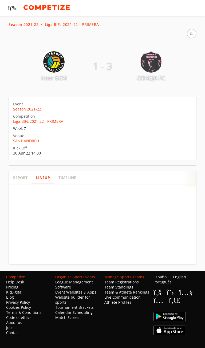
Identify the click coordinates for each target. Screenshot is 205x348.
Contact (13, 332)
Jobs (10, 327)
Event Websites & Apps (75, 292)
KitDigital (14, 292)
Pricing (12, 287)
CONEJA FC (151, 77)
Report (20, 177)
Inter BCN (54, 77)
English (179, 276)
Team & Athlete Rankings (126, 292)
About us (14, 322)
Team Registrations (121, 281)
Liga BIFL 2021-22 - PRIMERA (72, 24)
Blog (10, 297)
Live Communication (122, 297)
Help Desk (15, 281)
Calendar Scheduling (74, 312)
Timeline (67, 177)
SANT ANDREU (26, 140)
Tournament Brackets (74, 307)
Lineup (43, 177)
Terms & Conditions (23, 312)
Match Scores (67, 317)
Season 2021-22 (23, 24)
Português (162, 281)
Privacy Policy (18, 302)
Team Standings (118, 287)
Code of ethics (18, 317)
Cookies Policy (18, 307)
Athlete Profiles (117, 302)
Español (160, 276)
